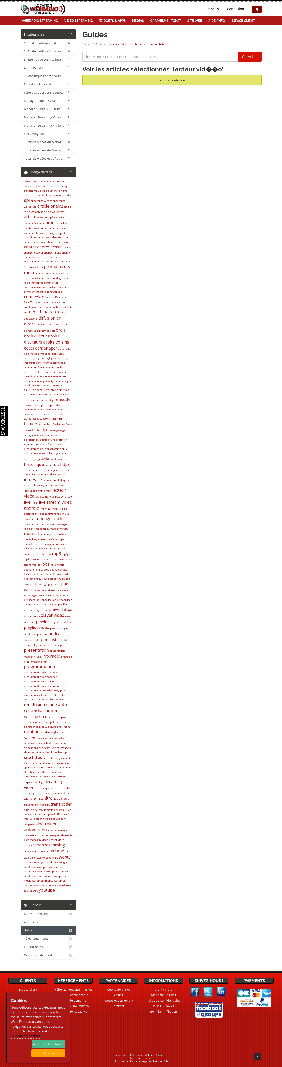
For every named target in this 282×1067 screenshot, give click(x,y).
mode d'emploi (42, 554)
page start (54, 584)
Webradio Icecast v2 (73, 1011)
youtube (47, 890)
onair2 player (54, 574)
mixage (52, 548)
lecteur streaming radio (38, 490)
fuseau (52, 430)
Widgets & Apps (114, 21)
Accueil (86, 44)
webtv (65, 857)
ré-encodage (56, 699)
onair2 (28, 569)
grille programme (50, 449)
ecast (29, 348)
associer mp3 (45, 217)
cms (31, 267)
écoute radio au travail (50, 385)
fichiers (31, 424)
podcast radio (32, 640)
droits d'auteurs (41, 339)
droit (60, 330)
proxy (56, 690)
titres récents (32, 804)
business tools (41, 237)
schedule (49, 743)
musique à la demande (43, 559)
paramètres (48, 590)
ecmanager (46, 348)
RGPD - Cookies (163, 1006)
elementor (49, 390)
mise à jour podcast (35, 548)
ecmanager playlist (51, 367)
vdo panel (61, 818)
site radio (48, 758)
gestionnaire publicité (36, 444)
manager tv (42, 529)
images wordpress (59, 470)
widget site (30, 862)
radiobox (42, 699)
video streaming (49, 845)
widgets (63, 862)
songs (58, 758)
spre (55, 767)
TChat (178, 21)
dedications (30, 318)
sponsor (28, 767)
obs (46, 564)
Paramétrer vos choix (48, 1053)
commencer (51, 282)
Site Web (196, 21)
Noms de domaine (73, 1000)
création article (33, 307)
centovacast (49, 247)
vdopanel (29, 824)
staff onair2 (65, 767)
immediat (29, 474)
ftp (44, 429)
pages (36, 590)
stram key (42, 776)
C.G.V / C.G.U (164, 989)
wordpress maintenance (38, 876)
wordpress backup (34, 871)
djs (53, 330)
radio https (30, 699)
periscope (30, 600)
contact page (40, 302)
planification (50, 604)
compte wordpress (35, 291)
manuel (31, 534)
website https (50, 857)
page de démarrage (35, 584)
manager (29, 519)
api (27, 200)
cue (26, 312)
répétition (53, 722)
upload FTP (53, 814)
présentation (36, 650)
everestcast (36, 414)
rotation (32, 731)
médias (62, 534)
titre (48, 798)
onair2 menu (37, 574)
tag (39, 793)
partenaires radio (62, 595)
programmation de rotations (40, 672)
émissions (37, 400)
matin (43, 534)
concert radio (54, 291)
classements (51, 261)
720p (35, 181)
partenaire (44, 595)
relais (44, 717)
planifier (29, 610)
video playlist (49, 840)
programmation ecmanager (40, 677)
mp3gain (67, 554)
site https (33, 757)
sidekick (47, 752)
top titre (45, 804)
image (43, 470)
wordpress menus (42, 880)
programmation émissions (39, 681)
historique (34, 464)
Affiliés (118, 995)
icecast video (31, 470)
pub (62, 690)
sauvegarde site (33, 743)
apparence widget (41, 201)
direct (57, 324)
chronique (52, 257)
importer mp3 (44, 474)
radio (55, 695)
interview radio (51, 480)
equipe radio (52, 405)
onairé (61, 578)
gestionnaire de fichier (53, 440)
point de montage (52, 645)
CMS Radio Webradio (73, 995)
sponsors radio (43, 767)
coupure (53, 302)
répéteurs (41, 722)
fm (38, 430)
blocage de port (56, 233)
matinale (52, 534)
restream (64, 726)
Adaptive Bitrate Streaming (51, 186)
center (30, 247)
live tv (43, 508)
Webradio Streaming (42, 21)
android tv (45, 195)
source (49, 763)
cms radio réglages (52, 278)
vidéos (28, 851)
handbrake (56, 459)
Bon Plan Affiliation (163, 1011)
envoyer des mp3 (34, 405)
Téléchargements (48, 938)
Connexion (235, 9)
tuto (35, 810)
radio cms (64, 695)
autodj (49, 223)
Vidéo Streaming (80, 21)
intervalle (33, 479)
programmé (59, 686)
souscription (61, 763)
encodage (49, 400)
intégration (59, 474)
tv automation (47, 810)
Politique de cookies (25, 1036)
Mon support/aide (48, 913)
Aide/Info (218, 21)
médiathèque (32, 539)
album (34, 195)
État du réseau (48, 946)
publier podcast (33, 695)
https (65, 464)
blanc (42, 233)
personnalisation (46, 600)
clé (61, 261)
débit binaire (41, 312)
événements (52, 409)
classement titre (33, 261)
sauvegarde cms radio (51, 738)
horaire (49, 465)
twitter (42, 814)
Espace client (245, 21)
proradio (47, 690)
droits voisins (56, 342)
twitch (27, 814)
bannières (61, 228)
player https (60, 609)
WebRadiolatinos (118, 989)
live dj (34, 503)
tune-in (28, 810)
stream (53, 776)
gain (59, 430)
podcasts (50, 639)
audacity (59, 217)
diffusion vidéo (44, 324)
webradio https (32, 857)
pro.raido (66, 656)
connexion (34, 297)
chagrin (66, 247)
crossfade (66, 307)
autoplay (61, 223)
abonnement (46, 181)
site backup (60, 752)
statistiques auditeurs (36, 772)
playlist (43, 621)
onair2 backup (40, 569)
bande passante (33, 228)
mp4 (26, 559)
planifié (62, 604)
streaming (37, 782)
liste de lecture (64, 496)
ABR (57, 181)
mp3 (56, 553)
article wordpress (54, 212)
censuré (64, 242)
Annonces (48, 922)
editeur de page (33, 390)
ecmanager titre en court (38, 372)
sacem (30, 738)
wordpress (30, 867)
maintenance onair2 (57, 514)
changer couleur (33, 252)
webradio (59, 851)
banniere (49, 228)
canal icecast (31, 242)
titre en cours (61, 798)
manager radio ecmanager (40, 524)
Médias (140, 21)
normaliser (35, 564)
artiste (30, 216)
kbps (37, 485)
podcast (56, 633)
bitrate (35, 233)
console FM (51, 297)
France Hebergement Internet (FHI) (148, 1061)
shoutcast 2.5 (46, 748)
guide (43, 458)
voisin (35, 851)
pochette (42, 634)
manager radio (50, 518)
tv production (63, 810)
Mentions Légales (163, 995)
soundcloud (38, 763)
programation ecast (35, 662)
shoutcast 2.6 (63, 748)
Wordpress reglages (46, 885)
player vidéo (52, 615)
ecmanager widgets (45, 381)
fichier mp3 (55, 418)
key (43, 485)
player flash (41, 610)
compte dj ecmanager (55, 287)
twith (34, 814)
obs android (57, 564)
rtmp (62, 732)
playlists (55, 628)
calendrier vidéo (59, 237)
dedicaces (60, 312)
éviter (47, 414)
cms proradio (48, 266)
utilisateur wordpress (42, 818)
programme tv (32, 690)
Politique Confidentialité (164, 1000)
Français (214, 9)
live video (53, 508)
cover (62, 302)
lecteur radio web (55, 485)
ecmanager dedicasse (51, 353)
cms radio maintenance (49, 273)
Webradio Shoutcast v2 (73, 1006)
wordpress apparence (50, 867)
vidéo (41, 824)
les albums (41, 496)
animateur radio (61, 195)
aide (42, 190)
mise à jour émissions (54, 544)
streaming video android (49, 788)
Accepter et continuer (48, 1044)
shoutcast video (33, 752)
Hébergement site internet (73, 989)
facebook (42, 418)
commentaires (32, 287)
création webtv (51, 307)
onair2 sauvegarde (45, 578)
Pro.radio (51, 656)
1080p (27, 181)
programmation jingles (37, 686)
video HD (35, 840)
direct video (44, 330)
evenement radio (34, 409)
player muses (32, 616)
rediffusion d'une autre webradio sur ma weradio (46, 710)
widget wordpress (47, 862)
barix (27, 233)
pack (68, 578)
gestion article (40, 435)
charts (42, 257)
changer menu (52, 252)
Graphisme (159, 21)
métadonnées (32, 544)
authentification (33, 223)
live (27, 502)
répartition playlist (58, 717)
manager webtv (59, 529)
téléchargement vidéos (55, 793)
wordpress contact (57, 871)
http (56, 465)
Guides (100, 44)
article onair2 (50, 206)
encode (63, 399)
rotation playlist (49, 732)
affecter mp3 (31, 190)
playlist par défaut (61, 622)
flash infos (59, 424)
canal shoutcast (49, 242)
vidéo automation (41, 827)
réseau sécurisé (48, 726)
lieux (51, 496)
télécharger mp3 (34, 798)
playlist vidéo (36, 627)
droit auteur (35, 336)
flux (34, 430)
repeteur (29, 722)
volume (44, 851)
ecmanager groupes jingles (40, 358)
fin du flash (45, 424)
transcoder (61, 804)
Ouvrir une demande (48, 955)
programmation (39, 666)
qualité (47, 695)
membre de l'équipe (52, 539)
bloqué (28, 237)
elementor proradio (47, 394)
